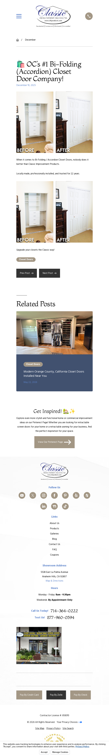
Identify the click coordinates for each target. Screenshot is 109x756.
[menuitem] (39, 728)
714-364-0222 (64, 611)
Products (54, 528)
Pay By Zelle (56, 695)
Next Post (49, 273)
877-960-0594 (60, 617)
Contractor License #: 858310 (54, 715)
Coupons (54, 555)
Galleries (54, 534)
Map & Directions (54, 581)
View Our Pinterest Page (54, 442)
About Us (54, 523)
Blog (54, 539)
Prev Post (26, 273)
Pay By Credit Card (29, 695)
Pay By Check (80, 695)
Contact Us (54, 544)
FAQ (54, 550)
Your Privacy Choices (69, 722)
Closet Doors (26, 259)
